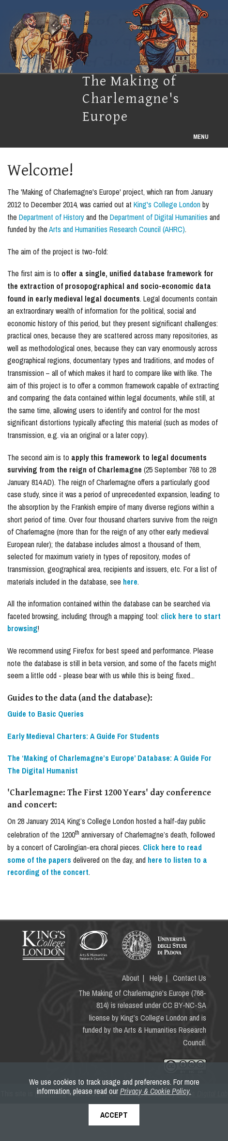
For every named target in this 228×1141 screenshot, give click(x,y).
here (130, 581)
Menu (201, 137)
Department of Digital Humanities (159, 217)
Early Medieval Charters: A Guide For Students (83, 736)
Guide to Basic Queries (45, 713)
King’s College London (154, 1017)
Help (156, 978)
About (130, 978)
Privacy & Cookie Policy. (155, 1091)
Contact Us (189, 978)
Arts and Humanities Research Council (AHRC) (117, 229)
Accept (114, 1114)
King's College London (167, 204)
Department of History (51, 217)
